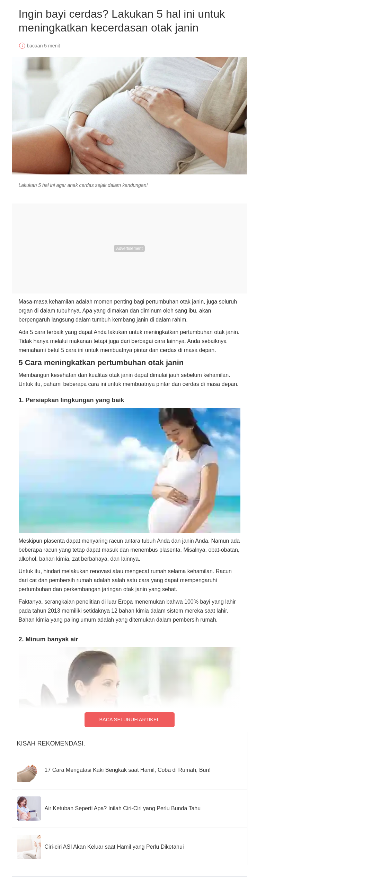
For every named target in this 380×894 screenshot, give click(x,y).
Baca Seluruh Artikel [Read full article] (129, 719)
